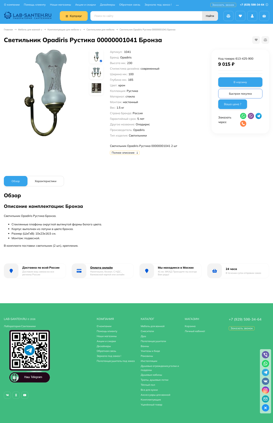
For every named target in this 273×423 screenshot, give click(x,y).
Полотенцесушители (153, 341)
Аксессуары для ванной (155, 394)
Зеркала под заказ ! (158, 4)
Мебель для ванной (29, 29)
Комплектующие (151, 399)
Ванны (145, 346)
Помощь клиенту (35, 4)
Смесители (147, 331)
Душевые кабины (151, 374)
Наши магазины (60, 4)
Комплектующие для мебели (63, 29)
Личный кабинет (195, 331)
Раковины (147, 355)
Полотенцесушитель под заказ (116, 360)
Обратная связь (129, 4)
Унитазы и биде (150, 350)
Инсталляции (149, 360)
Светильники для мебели (100, 29)
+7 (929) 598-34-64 (254, 4)
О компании (12, 4)
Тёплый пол (148, 384)
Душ (143, 336)
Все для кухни (149, 389)
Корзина (190, 326)
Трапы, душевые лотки (154, 379)
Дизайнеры (107, 4)
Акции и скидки (85, 4)
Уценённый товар (151, 404)
